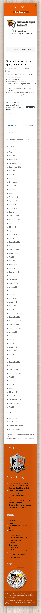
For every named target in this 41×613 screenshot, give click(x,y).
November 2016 (15, 321)
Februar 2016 (14, 354)
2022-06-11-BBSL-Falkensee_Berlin (15, 107)
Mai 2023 (12, 171)
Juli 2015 (12, 377)
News (7, 71)
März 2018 (13, 268)
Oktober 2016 (14, 324)
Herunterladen (30, 107)
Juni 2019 (12, 223)
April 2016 (13, 347)
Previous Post (11, 125)
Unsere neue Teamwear (17, 490)
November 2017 (15, 279)
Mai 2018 (12, 261)
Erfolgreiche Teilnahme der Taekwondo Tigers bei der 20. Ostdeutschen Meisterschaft (19, 485)
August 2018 (13, 253)
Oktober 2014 (14, 403)
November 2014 (15, 399)
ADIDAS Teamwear (18, 555)
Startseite (12, 521)
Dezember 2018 (15, 242)
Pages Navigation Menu (20, 49)
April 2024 (13, 159)
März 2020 (13, 208)
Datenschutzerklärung (19, 550)
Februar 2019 (14, 238)
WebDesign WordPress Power (16, 602)
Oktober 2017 (14, 283)
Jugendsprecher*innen (19, 538)
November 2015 (15, 366)
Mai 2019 (12, 227)
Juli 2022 (12, 186)
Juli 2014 (12, 407)
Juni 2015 (12, 381)
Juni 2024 (12, 152)
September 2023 (15, 167)
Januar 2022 (13, 197)
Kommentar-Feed (16, 425)
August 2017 (13, 287)
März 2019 (13, 234)
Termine (14, 533)
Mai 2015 (12, 384)
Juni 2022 (12, 189)
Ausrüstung (15, 557)
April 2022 (13, 193)
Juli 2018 (12, 257)
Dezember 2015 (15, 362)
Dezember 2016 (15, 317)
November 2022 (15, 182)
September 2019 (15, 219)
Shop (11, 552)
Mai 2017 (12, 298)
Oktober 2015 (14, 369)
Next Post (31, 125)
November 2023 (15, 163)
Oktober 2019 (14, 216)
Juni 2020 (12, 204)
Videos (13, 542)
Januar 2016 (13, 358)
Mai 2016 (12, 343)
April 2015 (13, 388)
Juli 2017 (12, 291)
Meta (9, 412)
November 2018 (15, 246)
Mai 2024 (12, 156)
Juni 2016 (12, 339)
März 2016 (13, 351)
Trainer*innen (16, 535)
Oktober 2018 (14, 249)
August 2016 (13, 332)
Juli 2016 (12, 336)
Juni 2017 (12, 294)
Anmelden (13, 418)
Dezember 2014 (15, 396)
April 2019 (13, 231)
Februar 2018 (14, 272)
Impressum (13, 545)
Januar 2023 (13, 178)
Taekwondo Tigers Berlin (14, 600)
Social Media (16, 540)
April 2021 (13, 201)
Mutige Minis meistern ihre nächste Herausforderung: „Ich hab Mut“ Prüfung (20, 500)
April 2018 (13, 264)
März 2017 (13, 306)
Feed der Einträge (16, 422)
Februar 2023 (14, 174)
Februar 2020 (14, 212)
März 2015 (13, 392)
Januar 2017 (13, 313)
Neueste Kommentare (18, 140)
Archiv (10, 146)
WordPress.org (15, 429)
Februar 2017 (14, 309)
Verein (11, 530)
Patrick (23, 69)
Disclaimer (15, 547)
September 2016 (15, 328)
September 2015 (15, 373)
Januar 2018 (13, 276)
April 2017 (13, 302)
